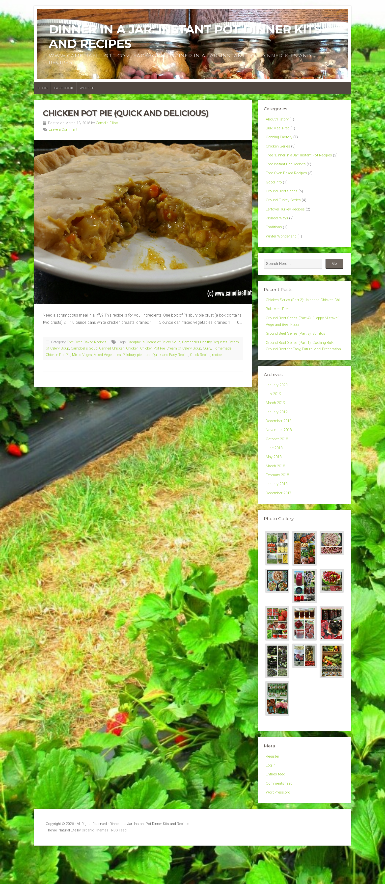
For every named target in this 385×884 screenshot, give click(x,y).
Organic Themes (95, 869)
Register (273, 791)
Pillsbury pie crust (137, 355)
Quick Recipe (200, 355)
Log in (271, 801)
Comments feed (280, 820)
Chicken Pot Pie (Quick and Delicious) (125, 113)
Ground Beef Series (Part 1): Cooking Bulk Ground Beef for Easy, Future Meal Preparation (302, 368)
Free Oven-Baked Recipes (87, 342)
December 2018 (280, 450)
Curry (207, 348)
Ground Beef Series (283, 196)
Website (87, 88)
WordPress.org (279, 830)
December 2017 (280, 527)
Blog (43, 88)
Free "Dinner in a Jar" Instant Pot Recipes (301, 157)
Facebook (63, 88)
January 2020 (278, 412)
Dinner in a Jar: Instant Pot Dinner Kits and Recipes (185, 36)
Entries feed (276, 810)
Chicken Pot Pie (152, 348)
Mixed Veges (82, 355)
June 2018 (275, 479)
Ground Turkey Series (284, 206)
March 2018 (276, 499)
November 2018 (280, 460)
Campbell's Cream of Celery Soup (154, 342)
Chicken (132, 348)
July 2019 (274, 421)
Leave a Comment (63, 129)
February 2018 (278, 508)
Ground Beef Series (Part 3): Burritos (297, 352)
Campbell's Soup (84, 348)
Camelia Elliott (107, 123)
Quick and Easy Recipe (170, 355)
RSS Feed (119, 869)
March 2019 (276, 431)
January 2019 (278, 441)
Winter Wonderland (282, 244)
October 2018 (278, 470)
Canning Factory (280, 138)
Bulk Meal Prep (279, 128)
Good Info (275, 186)
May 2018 (274, 489)
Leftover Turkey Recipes (287, 215)
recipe (216, 355)
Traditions (274, 234)
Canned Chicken (111, 348)
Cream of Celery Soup (183, 348)
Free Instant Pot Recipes (287, 167)
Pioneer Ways (278, 225)
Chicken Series (278, 148)
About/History (278, 119)
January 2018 (278, 518)
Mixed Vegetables (107, 355)
